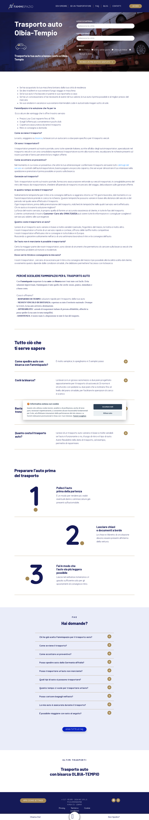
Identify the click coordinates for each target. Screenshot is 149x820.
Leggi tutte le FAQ (74, 729)
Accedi (135, 6)
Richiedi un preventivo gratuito (96, 62)
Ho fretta (86, 49)
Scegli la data (85, 54)
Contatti (116, 6)
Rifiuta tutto (107, 413)
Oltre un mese (121, 49)
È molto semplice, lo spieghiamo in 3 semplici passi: (80, 361)
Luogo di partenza (84, 21)
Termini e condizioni (74, 809)
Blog (105, 6)
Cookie (87, 808)
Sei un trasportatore (80, 6)
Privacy (62, 808)
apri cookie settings (33, 800)
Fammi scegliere (79, 416)
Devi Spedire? (114, 817)
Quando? (80, 46)
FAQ (97, 6)
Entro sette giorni (102, 49)
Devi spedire (61, 6)
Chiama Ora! (35, 817)
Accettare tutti (107, 407)
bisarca (38, 138)
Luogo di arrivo (83, 33)
